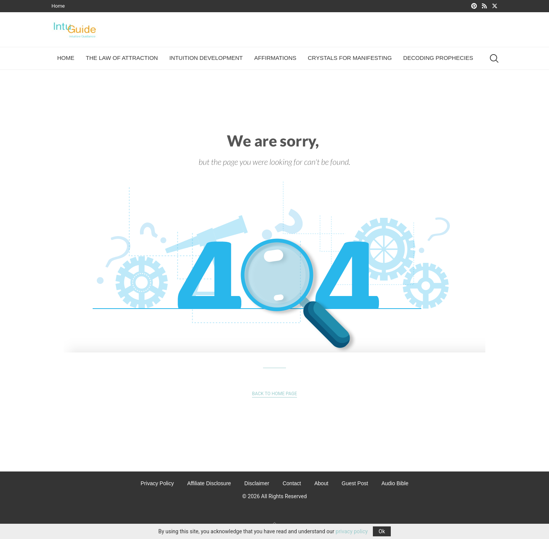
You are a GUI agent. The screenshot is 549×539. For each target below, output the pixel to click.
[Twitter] (495, 6)
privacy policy (352, 531)
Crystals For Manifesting (350, 58)
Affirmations (275, 58)
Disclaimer (256, 483)
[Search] (494, 58)
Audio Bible (394, 483)
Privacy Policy (157, 483)
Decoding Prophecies (438, 58)
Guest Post (355, 483)
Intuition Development (206, 58)
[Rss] (484, 6)
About (321, 483)
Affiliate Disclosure (209, 483)
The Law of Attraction (122, 58)
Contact (292, 483)
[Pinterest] (474, 6)
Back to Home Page (274, 393)
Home (58, 6)
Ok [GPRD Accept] (382, 531)
